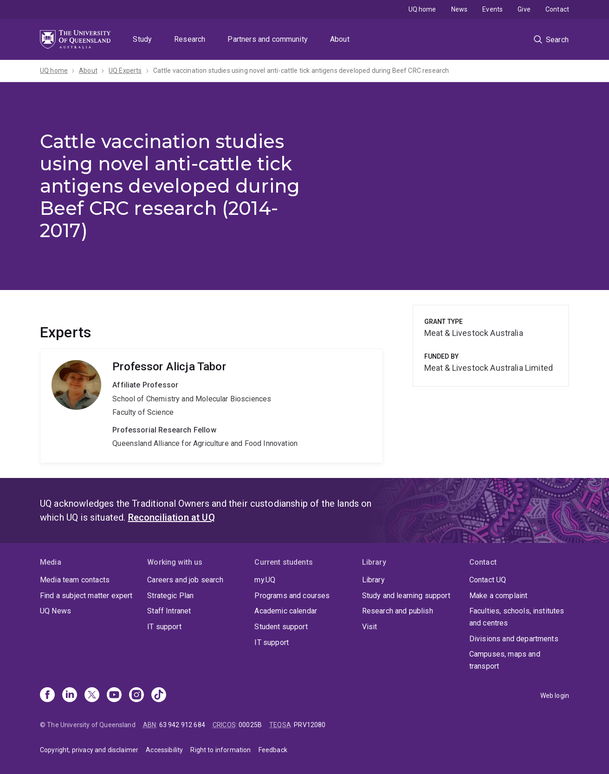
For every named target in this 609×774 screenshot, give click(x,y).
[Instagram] (136, 695)
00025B (250, 725)
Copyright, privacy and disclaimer (89, 750)
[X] (91, 695)
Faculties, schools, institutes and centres (516, 616)
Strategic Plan (170, 595)
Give (524, 9)
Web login (554, 695)
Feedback (273, 750)
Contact (557, 9)
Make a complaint (498, 595)
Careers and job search (185, 579)
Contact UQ (487, 579)
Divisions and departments (513, 638)
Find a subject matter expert (86, 595)
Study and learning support (406, 595)
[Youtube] (114, 695)
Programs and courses (292, 595)
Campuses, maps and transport (504, 660)
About (340, 39)
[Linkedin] (69, 695)
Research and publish (397, 610)
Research (189, 39)
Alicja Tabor (211, 406)
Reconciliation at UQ (171, 517)
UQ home (422, 9)
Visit (369, 626)
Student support (280, 626)
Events (492, 9)
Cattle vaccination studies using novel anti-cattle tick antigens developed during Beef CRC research (301, 70)
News (459, 9)
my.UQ (264, 579)
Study (142, 39)
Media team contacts (75, 579)
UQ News (55, 610)
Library (373, 579)
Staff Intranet (169, 610)
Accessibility (164, 750)
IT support (164, 626)
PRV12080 (309, 725)
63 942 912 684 (182, 725)
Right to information (220, 750)
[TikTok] (158, 695)
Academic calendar (285, 610)
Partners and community (267, 39)
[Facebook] (47, 695)
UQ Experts (125, 70)
